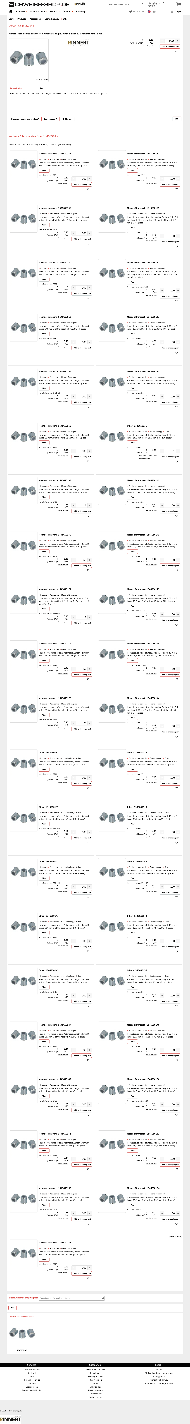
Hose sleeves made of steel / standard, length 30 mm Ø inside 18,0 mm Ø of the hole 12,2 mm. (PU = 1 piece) (64, 436)
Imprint (158, 1369)
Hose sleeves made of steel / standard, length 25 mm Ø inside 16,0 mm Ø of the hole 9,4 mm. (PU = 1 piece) (152, 164)
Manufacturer (39, 12)
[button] (177, 41)
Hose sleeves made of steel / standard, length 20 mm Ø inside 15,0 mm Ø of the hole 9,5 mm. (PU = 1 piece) (64, 1198)
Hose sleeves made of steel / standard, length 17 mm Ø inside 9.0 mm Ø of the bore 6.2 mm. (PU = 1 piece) (152, 981)
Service (55, 12)
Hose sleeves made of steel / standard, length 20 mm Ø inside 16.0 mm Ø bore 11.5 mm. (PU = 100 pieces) (152, 436)
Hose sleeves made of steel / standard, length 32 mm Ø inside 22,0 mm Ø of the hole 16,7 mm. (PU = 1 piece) (152, 545)
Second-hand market (95, 1369)
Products (21, 12)
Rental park (95, 1372)
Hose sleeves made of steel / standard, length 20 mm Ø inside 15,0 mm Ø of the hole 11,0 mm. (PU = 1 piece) (152, 1198)
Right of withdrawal (159, 1379)
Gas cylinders (95, 1386)
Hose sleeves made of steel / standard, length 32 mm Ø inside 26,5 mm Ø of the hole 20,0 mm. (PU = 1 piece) (152, 654)
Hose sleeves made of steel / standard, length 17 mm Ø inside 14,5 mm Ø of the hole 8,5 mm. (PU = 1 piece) (64, 1144)
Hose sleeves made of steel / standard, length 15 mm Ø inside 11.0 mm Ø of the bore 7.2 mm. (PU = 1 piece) (152, 817)
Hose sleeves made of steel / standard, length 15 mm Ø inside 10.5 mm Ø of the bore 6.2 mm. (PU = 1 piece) (152, 763)
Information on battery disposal (159, 1383)
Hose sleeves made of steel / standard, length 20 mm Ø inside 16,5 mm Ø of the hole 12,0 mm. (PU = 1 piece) (64, 218)
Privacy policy (159, 1376)
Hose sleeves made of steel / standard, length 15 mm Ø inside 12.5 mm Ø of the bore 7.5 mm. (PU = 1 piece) (152, 926)
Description (16, 88)
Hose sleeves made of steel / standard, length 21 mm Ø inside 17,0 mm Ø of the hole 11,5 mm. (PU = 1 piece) (64, 273)
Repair (95, 1383)
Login (175, 11)
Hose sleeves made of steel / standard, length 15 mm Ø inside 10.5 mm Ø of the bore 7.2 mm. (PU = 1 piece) (64, 817)
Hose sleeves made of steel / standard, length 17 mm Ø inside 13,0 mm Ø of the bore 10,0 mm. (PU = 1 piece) (64, 981)
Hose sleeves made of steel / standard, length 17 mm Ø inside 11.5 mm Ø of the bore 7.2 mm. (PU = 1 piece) (64, 872)
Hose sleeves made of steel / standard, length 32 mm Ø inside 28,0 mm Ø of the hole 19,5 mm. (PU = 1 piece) (64, 708)
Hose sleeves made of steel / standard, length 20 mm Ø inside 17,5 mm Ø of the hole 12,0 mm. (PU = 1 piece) (152, 327)
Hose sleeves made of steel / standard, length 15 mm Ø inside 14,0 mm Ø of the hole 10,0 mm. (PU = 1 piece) (152, 1089)
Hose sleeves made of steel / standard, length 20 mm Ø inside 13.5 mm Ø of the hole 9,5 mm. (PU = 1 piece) (64, 1035)
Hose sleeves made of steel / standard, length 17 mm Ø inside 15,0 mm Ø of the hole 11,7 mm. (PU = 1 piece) (152, 1144)
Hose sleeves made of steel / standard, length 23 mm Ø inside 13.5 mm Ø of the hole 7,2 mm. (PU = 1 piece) (152, 1035)
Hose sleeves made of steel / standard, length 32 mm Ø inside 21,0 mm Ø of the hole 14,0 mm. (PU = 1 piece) (152, 490)
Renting (81, 12)
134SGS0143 (22, 1350)
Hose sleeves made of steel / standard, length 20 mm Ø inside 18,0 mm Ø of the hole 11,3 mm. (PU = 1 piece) (152, 382)
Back (177, 118)
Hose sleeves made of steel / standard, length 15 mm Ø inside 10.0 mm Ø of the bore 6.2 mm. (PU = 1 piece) (64, 763)
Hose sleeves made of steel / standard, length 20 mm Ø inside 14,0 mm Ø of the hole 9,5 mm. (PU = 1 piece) (64, 1089)
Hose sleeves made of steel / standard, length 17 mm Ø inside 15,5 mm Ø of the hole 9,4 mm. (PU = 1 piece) (64, 1253)
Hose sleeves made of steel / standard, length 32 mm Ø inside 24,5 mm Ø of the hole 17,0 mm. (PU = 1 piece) (64, 654)
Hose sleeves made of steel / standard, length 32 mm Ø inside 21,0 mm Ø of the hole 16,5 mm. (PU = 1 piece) (64, 545)
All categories (95, 1393)
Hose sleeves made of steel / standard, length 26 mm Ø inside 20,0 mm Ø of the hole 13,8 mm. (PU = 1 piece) (64, 490)
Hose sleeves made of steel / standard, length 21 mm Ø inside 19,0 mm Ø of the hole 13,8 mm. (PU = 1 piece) (64, 164)
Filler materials (95, 1379)
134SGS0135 (51, 136)
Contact (68, 12)
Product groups (95, 1397)
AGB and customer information (159, 1372)
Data (42, 88)
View (44, 170)
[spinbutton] (168, 41)
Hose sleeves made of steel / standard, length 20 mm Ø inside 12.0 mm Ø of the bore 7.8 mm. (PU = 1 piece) (64, 926)
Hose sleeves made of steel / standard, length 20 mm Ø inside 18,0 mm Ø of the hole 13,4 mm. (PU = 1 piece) (64, 382)
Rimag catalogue (95, 1390)
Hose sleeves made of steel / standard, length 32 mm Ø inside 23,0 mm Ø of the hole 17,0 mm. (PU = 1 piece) (152, 599)
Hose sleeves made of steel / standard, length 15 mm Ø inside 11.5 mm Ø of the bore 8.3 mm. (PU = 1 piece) (152, 872)
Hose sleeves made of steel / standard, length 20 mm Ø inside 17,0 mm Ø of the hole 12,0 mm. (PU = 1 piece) (64, 327)
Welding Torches (95, 1376)
